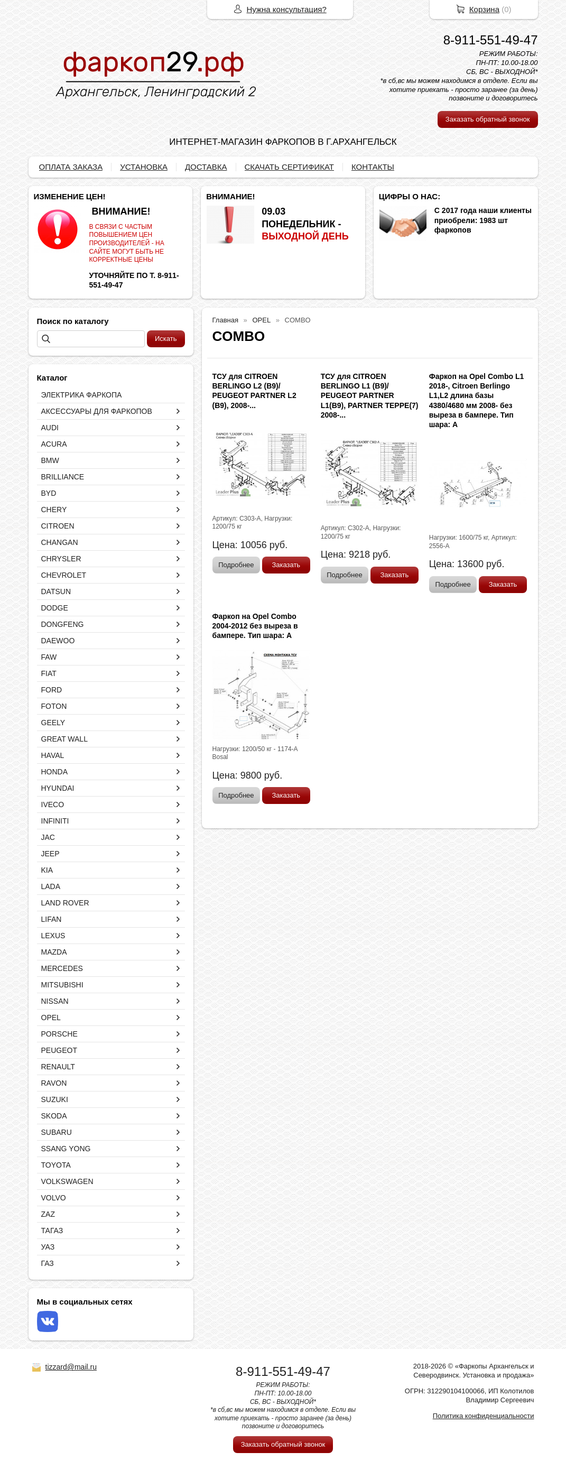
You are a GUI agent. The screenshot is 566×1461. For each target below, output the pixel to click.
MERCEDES (62, 968)
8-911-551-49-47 (490, 40)
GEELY (53, 722)
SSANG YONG (66, 1148)
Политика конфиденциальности (483, 1416)
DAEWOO (58, 640)
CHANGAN (59, 542)
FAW (49, 657)
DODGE (54, 608)
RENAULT (58, 1066)
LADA (51, 886)
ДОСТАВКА (206, 166)
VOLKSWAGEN (67, 1181)
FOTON (54, 706)
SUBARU (56, 1132)
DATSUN (56, 591)
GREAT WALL (64, 739)
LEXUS (53, 935)
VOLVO (53, 1198)
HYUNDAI (58, 788)
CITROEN (58, 526)
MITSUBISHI (62, 985)
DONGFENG (62, 624)
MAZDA (54, 952)
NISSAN (55, 1001)
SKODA (54, 1116)
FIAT (49, 673)
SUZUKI (54, 1099)
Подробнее (236, 565)
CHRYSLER (61, 558)
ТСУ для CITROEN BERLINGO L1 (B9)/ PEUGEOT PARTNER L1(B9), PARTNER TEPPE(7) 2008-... (370, 395)
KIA (47, 870)
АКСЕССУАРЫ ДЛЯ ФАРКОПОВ (96, 411)
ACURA (54, 444)
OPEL (51, 1017)
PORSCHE (59, 1034)
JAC (48, 837)
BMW (50, 460)
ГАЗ (47, 1263)
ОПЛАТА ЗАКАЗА (71, 166)
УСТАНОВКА (144, 166)
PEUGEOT (59, 1050)
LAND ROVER (65, 903)
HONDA (54, 772)
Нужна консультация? (287, 9)
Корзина (484, 9)
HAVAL (52, 755)
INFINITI (55, 821)
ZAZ (48, 1214)
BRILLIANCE (63, 477)
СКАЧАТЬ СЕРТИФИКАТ (289, 166)
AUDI (50, 427)
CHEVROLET (64, 575)
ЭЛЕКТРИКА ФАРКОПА (81, 395)
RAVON (54, 1083)
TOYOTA (56, 1165)
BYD (49, 493)
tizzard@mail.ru (71, 1367)
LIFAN (51, 919)
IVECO (52, 804)
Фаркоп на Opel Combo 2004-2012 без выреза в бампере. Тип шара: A (255, 626)
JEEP (50, 853)
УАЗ (48, 1247)
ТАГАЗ (52, 1230)
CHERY (54, 509)
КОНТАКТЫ (372, 166)
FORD (51, 690)
